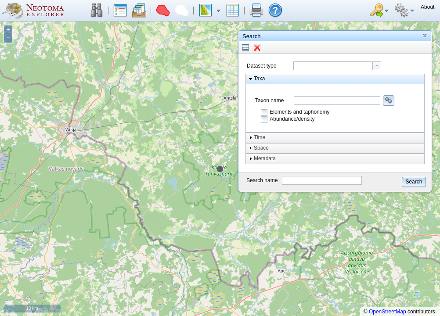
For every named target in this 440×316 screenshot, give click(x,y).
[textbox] (333, 65)
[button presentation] (377, 66)
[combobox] (337, 65)
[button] (97, 10)
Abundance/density (292, 119)
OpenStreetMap (387, 312)
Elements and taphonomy (299, 112)
